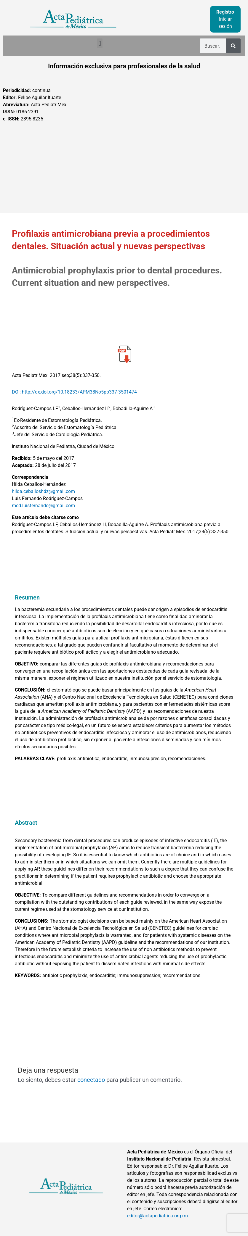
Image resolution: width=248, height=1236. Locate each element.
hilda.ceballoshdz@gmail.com (43, 491)
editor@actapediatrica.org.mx (158, 1216)
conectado (91, 1079)
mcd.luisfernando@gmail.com (43, 505)
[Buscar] (233, 45)
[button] (100, 43)
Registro (225, 12)
